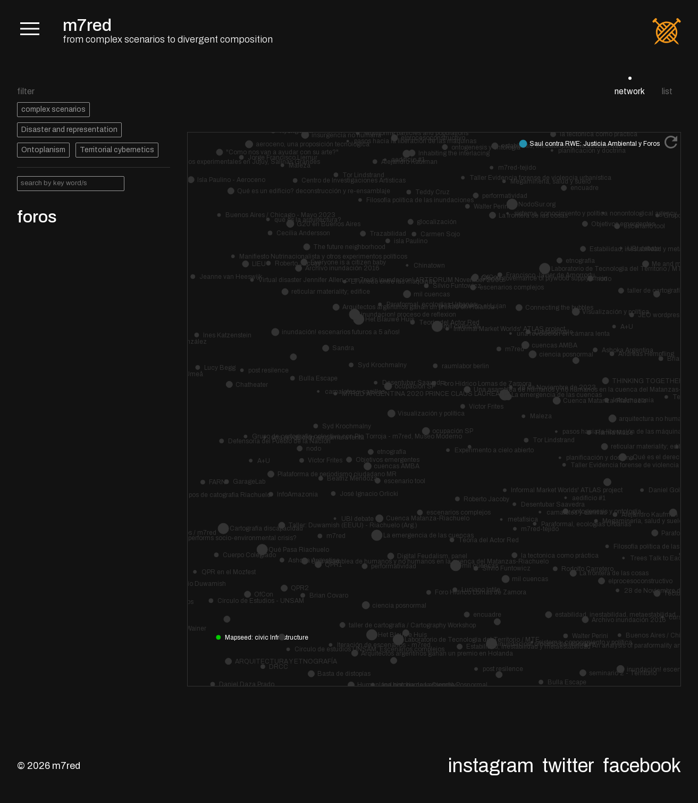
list (667, 91)
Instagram (491, 765)
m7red (87, 25)
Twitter (568, 765)
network (630, 91)
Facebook (642, 765)
